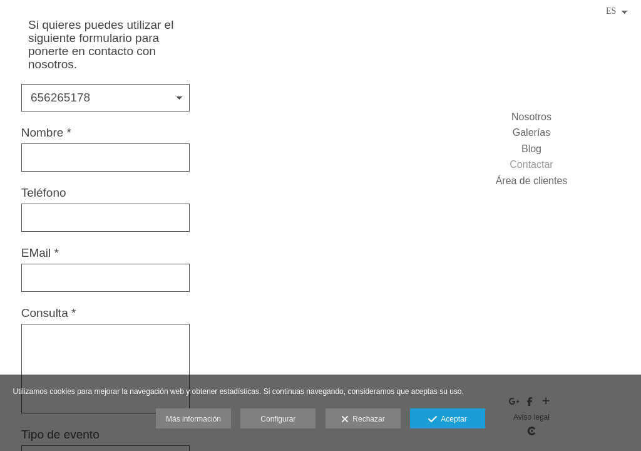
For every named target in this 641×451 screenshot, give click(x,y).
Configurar (277, 419)
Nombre (46, 133)
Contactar (531, 164)
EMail (40, 253)
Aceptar (447, 420)
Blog (531, 148)
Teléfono (43, 193)
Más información (193, 419)
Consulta (48, 313)
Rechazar (363, 420)
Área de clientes (532, 180)
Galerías (531, 132)
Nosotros (531, 116)
